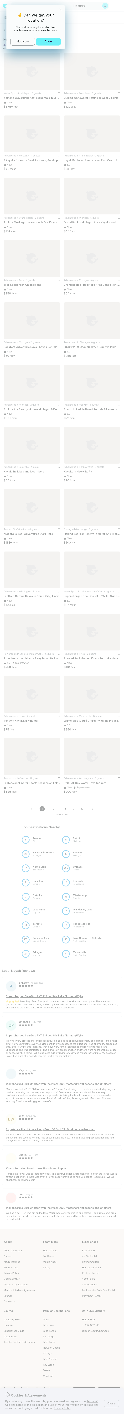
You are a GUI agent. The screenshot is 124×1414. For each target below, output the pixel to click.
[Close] (60, 9)
